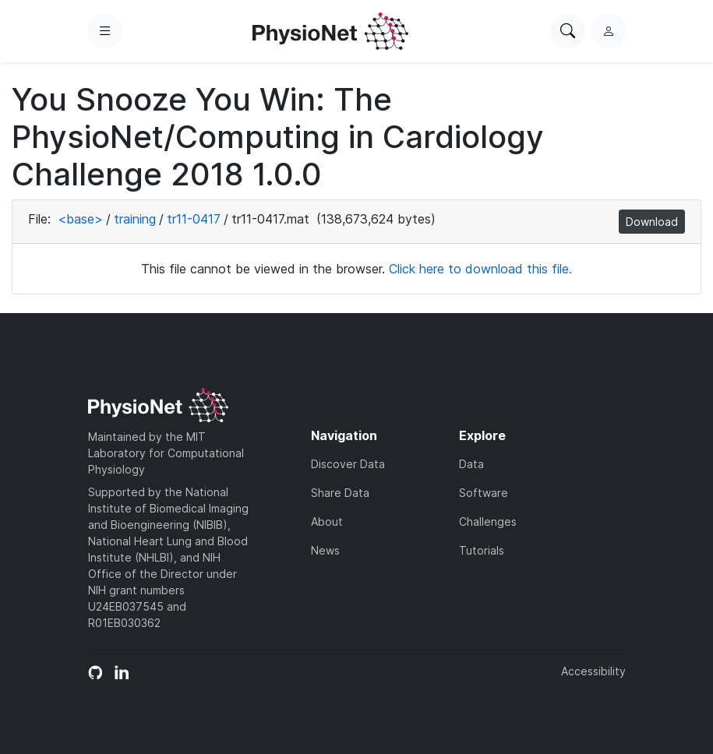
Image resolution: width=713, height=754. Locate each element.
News (325, 550)
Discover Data (348, 463)
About (327, 521)
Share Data (340, 492)
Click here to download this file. (480, 269)
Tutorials (481, 550)
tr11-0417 (194, 219)
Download (652, 221)
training (135, 219)
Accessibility (593, 671)
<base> (80, 219)
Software (483, 492)
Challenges (488, 521)
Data (471, 463)
